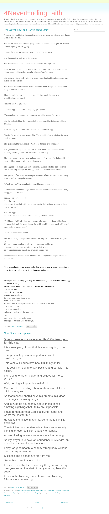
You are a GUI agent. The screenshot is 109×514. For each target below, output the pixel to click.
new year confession (53, 493)
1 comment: (19, 326)
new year (43, 493)
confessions (50, 490)
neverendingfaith (35, 493)
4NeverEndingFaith (33, 13)
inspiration (58, 490)
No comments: (20, 487)
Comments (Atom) (41, 508)
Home (37, 502)
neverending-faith (24, 493)
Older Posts (64, 502)
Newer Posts (9, 502)
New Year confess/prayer (17, 333)
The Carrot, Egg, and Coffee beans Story (26, 29)
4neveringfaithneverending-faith (36, 490)
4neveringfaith (22, 490)
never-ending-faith (12, 493)
